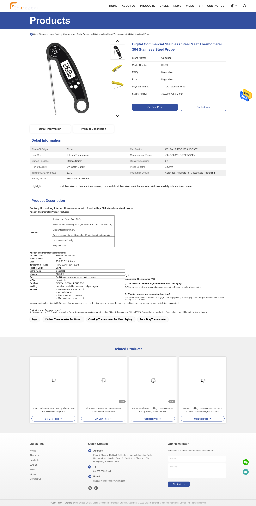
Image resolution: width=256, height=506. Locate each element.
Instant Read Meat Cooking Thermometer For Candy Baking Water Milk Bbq (152, 410)
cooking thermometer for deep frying (110, 319)
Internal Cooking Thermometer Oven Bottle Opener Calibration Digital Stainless (202, 410)
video (190, 5)
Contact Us (35, 479)
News (33, 469)
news (177, 5)
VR (200, 5)
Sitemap (68, 503)
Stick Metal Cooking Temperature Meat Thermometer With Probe (103, 410)
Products (44, 34)
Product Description (93, 128)
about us (128, 5)
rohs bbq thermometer (153, 319)
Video (33, 474)
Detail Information (50, 128)
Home (113, 5)
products (147, 5)
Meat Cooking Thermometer (62, 34)
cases (164, 5)
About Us (34, 455)
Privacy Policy (56, 503)
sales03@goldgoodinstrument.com (109, 481)
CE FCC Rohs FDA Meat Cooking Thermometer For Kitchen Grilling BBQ (53, 410)
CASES (34, 465)
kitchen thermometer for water (63, 319)
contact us (215, 5)
